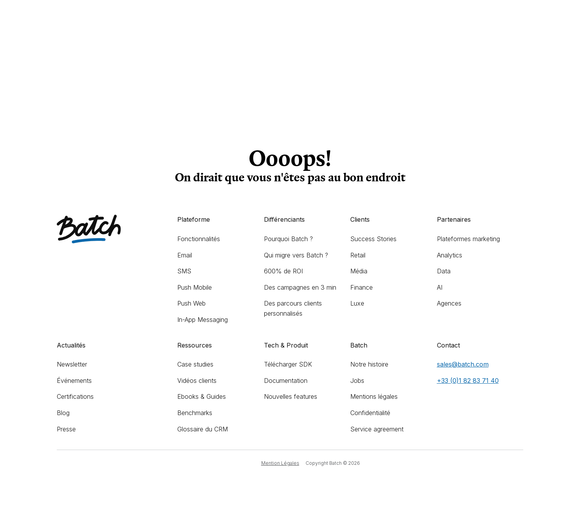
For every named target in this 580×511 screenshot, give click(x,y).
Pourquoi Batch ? (288, 239)
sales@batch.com (463, 364)
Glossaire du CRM (202, 429)
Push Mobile (194, 287)
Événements (74, 380)
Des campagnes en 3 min (300, 287)
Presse (66, 429)
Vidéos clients (197, 380)
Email (184, 255)
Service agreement (377, 429)
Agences (449, 303)
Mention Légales (280, 463)
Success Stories (373, 239)
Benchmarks (194, 413)
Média (358, 271)
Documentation (285, 380)
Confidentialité (370, 413)
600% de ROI (283, 271)
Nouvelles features (290, 396)
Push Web (191, 303)
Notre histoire (369, 364)
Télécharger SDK (288, 364)
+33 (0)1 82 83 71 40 (468, 380)
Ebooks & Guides (201, 396)
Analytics (449, 255)
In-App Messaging (202, 319)
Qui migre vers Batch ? (296, 255)
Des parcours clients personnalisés (293, 308)
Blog (63, 413)
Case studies (195, 364)
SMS (184, 271)
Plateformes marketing (468, 239)
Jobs (357, 380)
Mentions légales (374, 396)
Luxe (357, 303)
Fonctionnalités (198, 239)
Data (444, 271)
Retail (357, 255)
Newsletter (72, 364)
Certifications (75, 396)
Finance (361, 287)
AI (439, 287)
